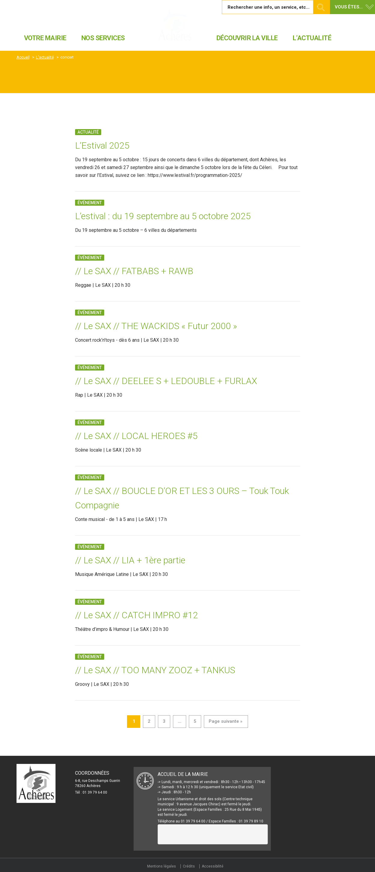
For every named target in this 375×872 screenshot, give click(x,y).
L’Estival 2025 (102, 145)
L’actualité (312, 38)
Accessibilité (212, 866)
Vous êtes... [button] (349, 7)
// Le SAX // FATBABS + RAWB (134, 271)
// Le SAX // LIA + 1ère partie (130, 560)
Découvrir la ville (247, 38)
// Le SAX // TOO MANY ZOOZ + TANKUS (155, 670)
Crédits (189, 866)
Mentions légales (161, 866)
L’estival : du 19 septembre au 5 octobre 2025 (163, 216)
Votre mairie (45, 38)
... (179, 721)
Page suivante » (225, 721)
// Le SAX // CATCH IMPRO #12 (136, 615)
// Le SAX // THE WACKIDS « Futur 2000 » (156, 326)
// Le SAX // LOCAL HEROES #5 (136, 436)
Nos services (103, 38)
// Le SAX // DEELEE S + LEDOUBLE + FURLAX (166, 381)
